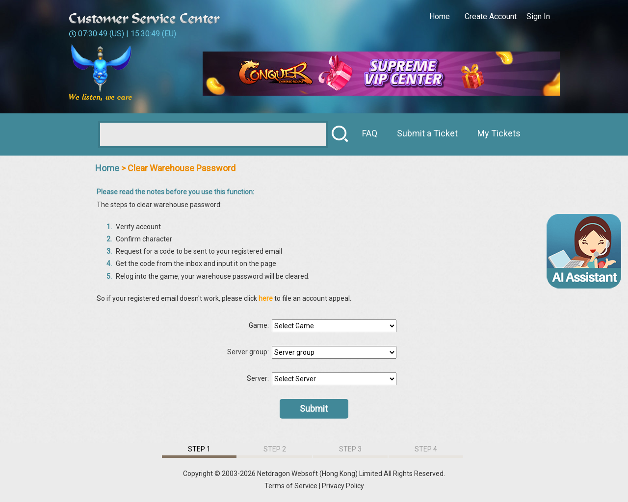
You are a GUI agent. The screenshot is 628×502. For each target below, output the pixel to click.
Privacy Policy (343, 486)
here (266, 298)
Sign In (538, 16)
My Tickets (499, 133)
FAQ (369, 133)
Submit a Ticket (427, 133)
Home (439, 16)
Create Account (491, 16)
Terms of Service (290, 486)
